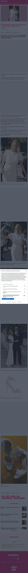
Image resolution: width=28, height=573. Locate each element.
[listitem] (14, 284)
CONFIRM (8, 298)
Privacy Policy (19, 302)
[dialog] (14, 286)
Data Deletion (9, 302)
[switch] (24, 286)
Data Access (14, 302)
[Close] (26, 271)
